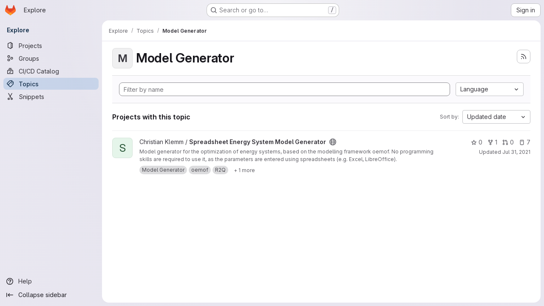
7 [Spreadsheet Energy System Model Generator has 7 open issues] (524, 142)
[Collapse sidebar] (51, 295)
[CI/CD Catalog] (51, 71)
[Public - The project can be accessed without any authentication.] (332, 142)
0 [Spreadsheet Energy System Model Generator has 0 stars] (476, 142)
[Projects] (51, 45)
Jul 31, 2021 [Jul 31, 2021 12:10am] (516, 152)
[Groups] (51, 58)
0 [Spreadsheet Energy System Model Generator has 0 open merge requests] (508, 142)
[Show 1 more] (244, 170)
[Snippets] (51, 96)
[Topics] (51, 84)
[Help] (51, 281)
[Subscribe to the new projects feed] (523, 56)
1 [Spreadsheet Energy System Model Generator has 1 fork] (492, 142)
